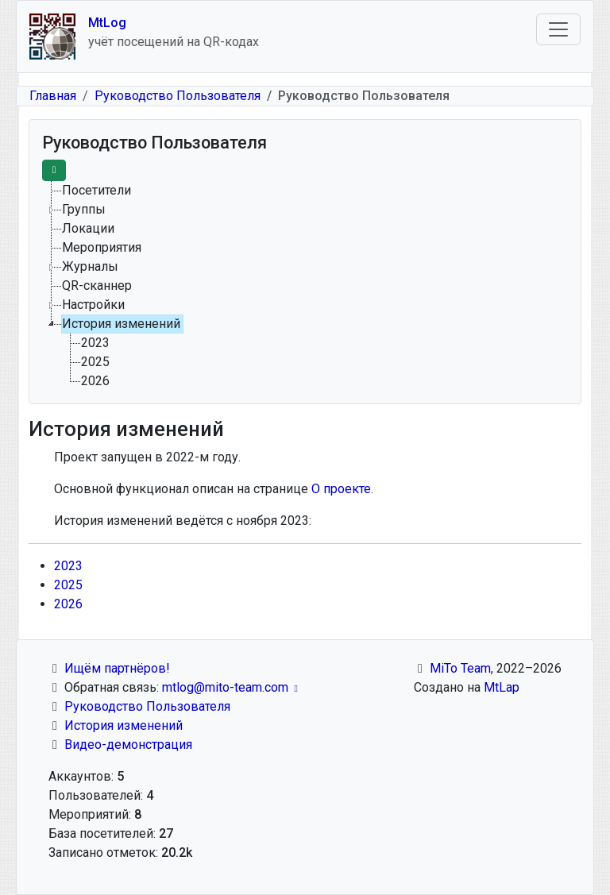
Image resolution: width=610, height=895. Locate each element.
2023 (68, 565)
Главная (52, 95)
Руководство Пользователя (178, 95)
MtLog (107, 22)
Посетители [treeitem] (96, 190)
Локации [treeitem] (88, 228)
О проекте (341, 488)
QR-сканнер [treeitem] (97, 285)
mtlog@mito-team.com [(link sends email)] (231, 687)
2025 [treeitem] (95, 361)
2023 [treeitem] (95, 342)
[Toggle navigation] (558, 29)
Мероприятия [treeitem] (101, 247)
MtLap (501, 687)
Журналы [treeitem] (90, 266)
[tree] (305, 286)
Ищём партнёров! (117, 668)
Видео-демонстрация (128, 744)
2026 (68, 603)
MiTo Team (460, 668)
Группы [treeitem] (84, 209)
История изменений (123, 725)
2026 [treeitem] (95, 380)
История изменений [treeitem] (121, 323)
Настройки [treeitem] (93, 304)
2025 (68, 584)
